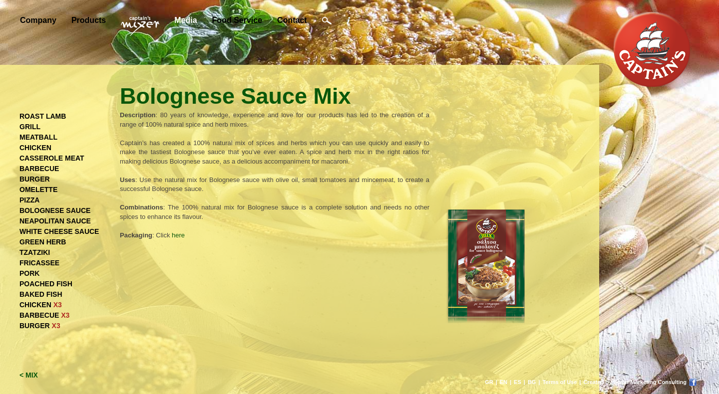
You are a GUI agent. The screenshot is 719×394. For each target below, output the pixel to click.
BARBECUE (39, 169)
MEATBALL (38, 137)
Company (38, 20)
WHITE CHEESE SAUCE (59, 231)
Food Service (237, 20)
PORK (29, 273)
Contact (292, 20)
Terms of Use (559, 382)
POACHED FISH (45, 284)
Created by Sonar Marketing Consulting (635, 382)
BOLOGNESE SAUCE (54, 210)
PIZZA (29, 200)
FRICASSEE (39, 263)
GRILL (29, 127)
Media (185, 20)
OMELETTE (38, 190)
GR (489, 382)
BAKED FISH (40, 294)
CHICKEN (35, 148)
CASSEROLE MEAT (51, 158)
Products (88, 20)
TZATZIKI (34, 252)
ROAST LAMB (42, 116)
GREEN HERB (42, 242)
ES (517, 382)
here (178, 235)
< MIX (28, 375)
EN (503, 382)
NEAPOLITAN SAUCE (55, 221)
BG (532, 382)
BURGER (34, 179)
